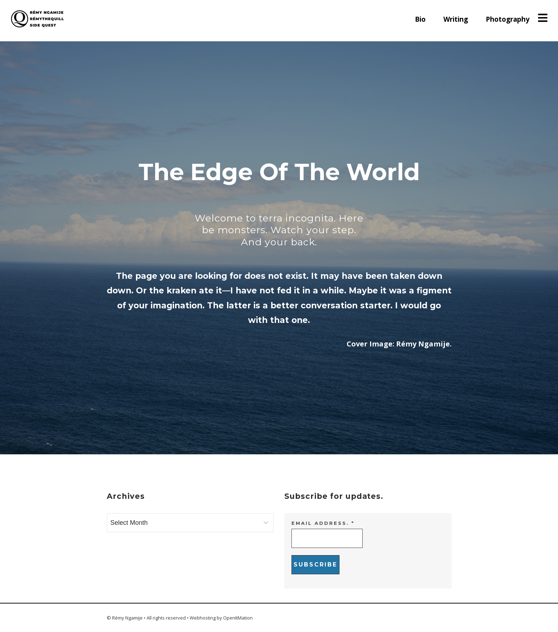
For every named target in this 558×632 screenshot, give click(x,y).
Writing (455, 19)
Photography (508, 19)
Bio (420, 19)
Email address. (322, 523)
